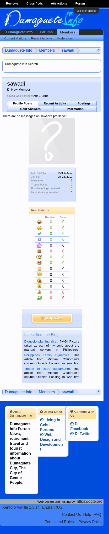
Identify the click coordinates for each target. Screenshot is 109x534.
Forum (80, 3)
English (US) (53, 507)
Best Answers (30, 109)
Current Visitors (15, 38)
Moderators (65, 38)
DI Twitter (81, 434)
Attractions (59, 3)
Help (87, 514)
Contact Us (71, 514)
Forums (46, 32)
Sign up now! (51, 318)
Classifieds (35, 3)
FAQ (97, 514)
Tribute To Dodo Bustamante (47, 369)
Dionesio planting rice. (40, 341)
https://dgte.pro (89, 501)
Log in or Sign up (86, 10)
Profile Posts (22, 103)
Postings (84, 103)
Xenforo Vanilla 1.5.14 (21, 507)
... (78, 38)
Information (75, 109)
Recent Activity (55, 103)
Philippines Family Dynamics (46, 355)
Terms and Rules (59, 522)
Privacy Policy (91, 522)
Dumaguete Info (19, 32)
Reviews (12, 3)
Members (68, 32)
